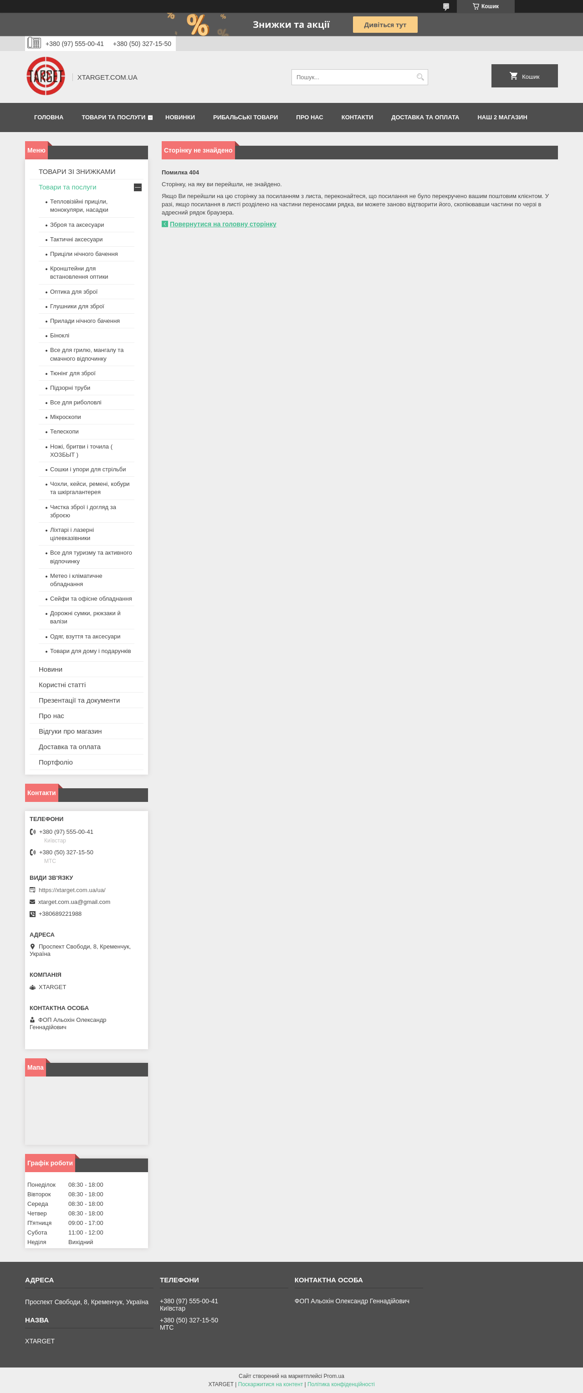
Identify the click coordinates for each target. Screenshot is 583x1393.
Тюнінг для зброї (73, 373)
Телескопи (64, 431)
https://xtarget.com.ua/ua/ (72, 890)
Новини (50, 669)
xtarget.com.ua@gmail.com (74, 901)
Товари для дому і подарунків (90, 651)
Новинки (180, 117)
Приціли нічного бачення (84, 253)
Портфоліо (56, 762)
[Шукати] (420, 77)
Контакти (357, 117)
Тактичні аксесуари (76, 239)
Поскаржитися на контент (270, 1384)
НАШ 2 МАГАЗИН (502, 117)
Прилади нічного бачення (85, 320)
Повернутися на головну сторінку (223, 224)
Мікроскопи (65, 416)
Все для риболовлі (76, 402)
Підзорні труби (70, 387)
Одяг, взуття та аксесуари (85, 636)
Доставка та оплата (425, 117)
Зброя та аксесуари (77, 224)
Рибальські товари (245, 117)
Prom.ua (334, 1376)
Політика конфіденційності (341, 1384)
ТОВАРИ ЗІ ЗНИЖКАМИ (77, 171)
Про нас (309, 117)
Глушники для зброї (77, 306)
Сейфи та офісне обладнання (91, 598)
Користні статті (62, 685)
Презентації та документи (79, 700)
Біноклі (59, 335)
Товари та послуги (113, 117)
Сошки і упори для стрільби (88, 469)
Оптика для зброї (73, 291)
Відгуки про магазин (70, 731)
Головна (48, 117)
